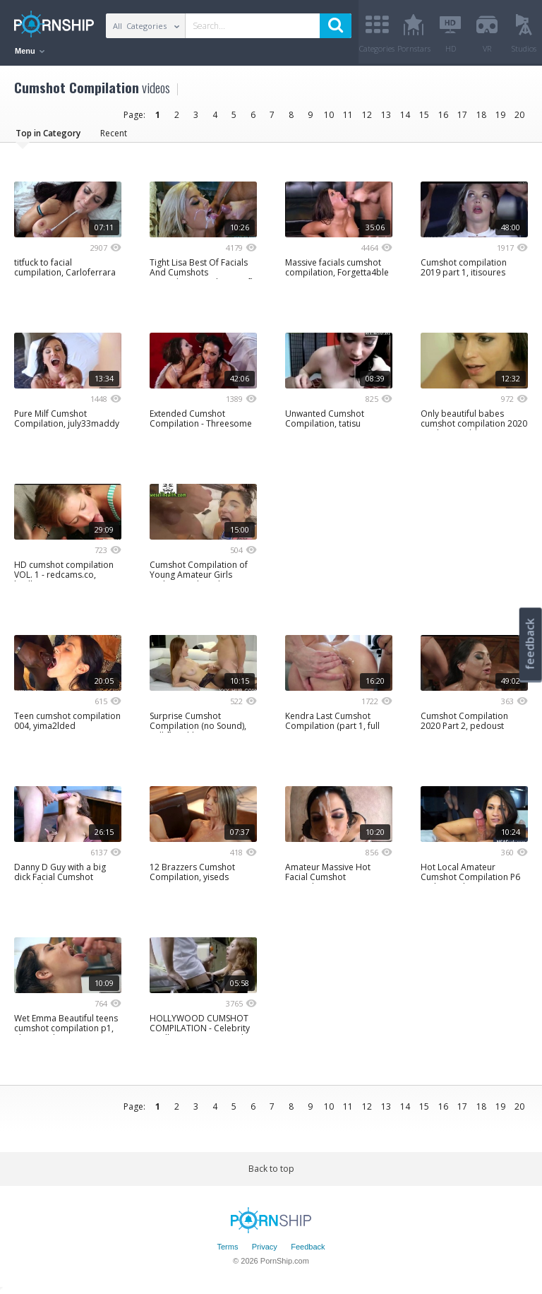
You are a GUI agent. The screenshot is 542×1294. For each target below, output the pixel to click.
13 (386, 115)
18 (481, 115)
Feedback (308, 1246)
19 (500, 115)
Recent (113, 133)
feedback (530, 644)
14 (405, 115)
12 (367, 115)
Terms (227, 1246)
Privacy (264, 1246)
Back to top (271, 1169)
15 (424, 115)
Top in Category (48, 133)
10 (329, 115)
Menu (29, 51)
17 (462, 115)
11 (348, 115)
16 (443, 115)
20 (519, 115)
